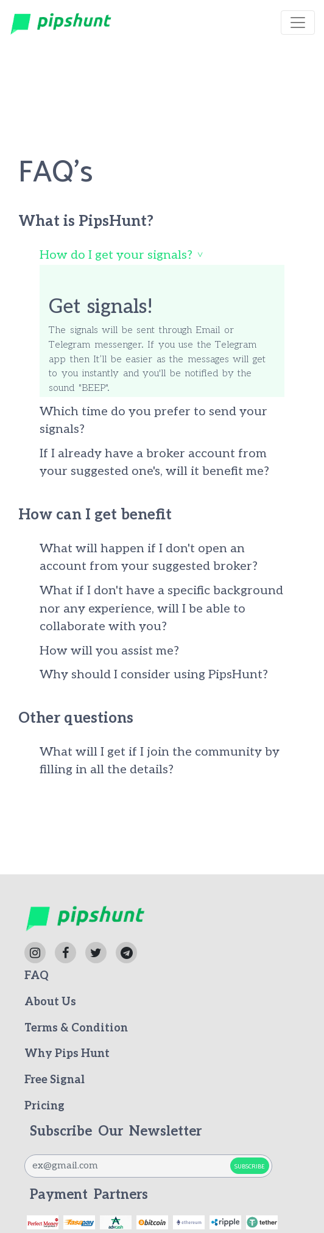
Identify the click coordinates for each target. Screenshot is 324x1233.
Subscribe (249, 1167)
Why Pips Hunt (67, 1053)
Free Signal (54, 1079)
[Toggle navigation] (298, 22)
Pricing (44, 1106)
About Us (50, 1002)
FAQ (36, 975)
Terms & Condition (76, 1028)
